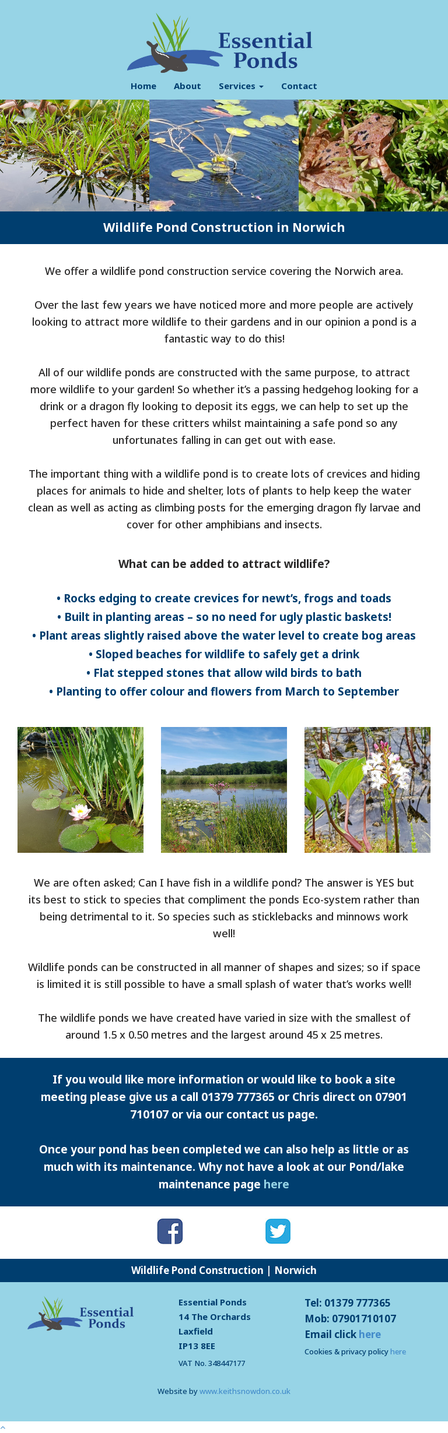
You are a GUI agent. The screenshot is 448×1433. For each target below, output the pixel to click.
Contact (299, 85)
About (187, 85)
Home (143, 85)
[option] (74, 155)
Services (241, 85)
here (276, 1184)
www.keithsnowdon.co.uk (245, 1391)
